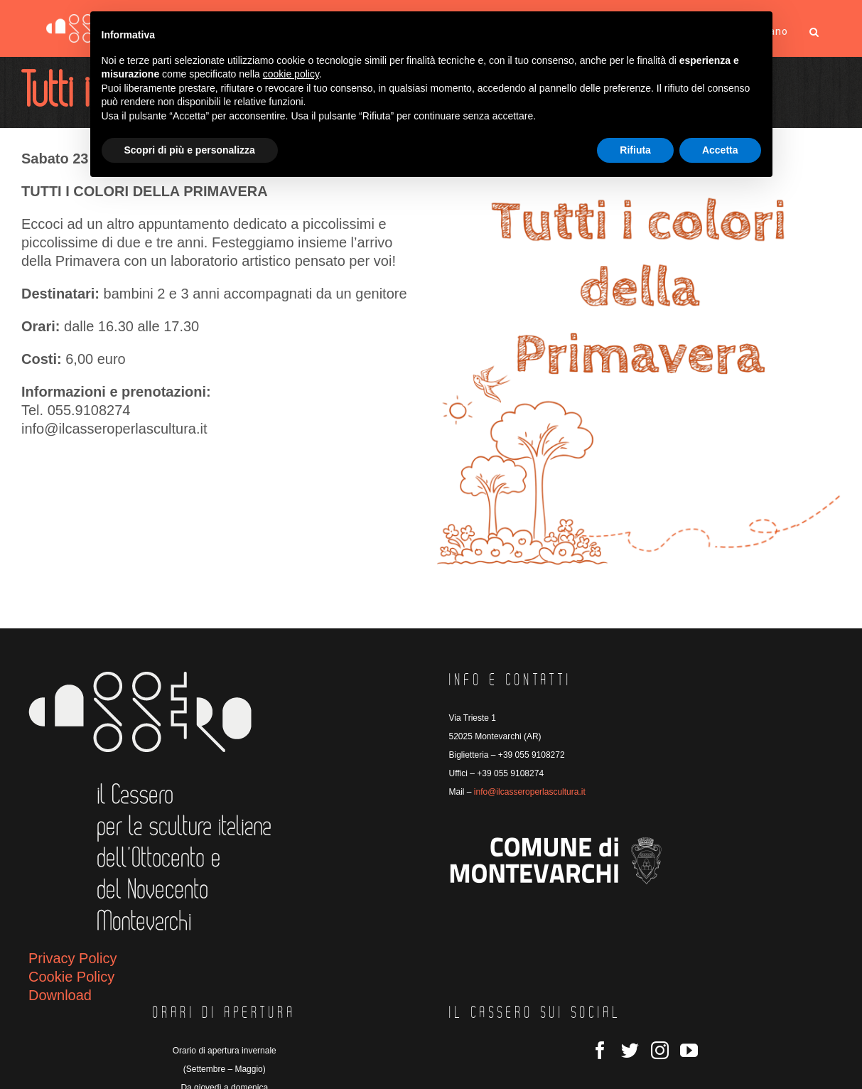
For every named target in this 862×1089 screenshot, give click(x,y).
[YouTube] (689, 1050)
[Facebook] (600, 1050)
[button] (814, 32)
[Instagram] (660, 1050)
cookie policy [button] (291, 74)
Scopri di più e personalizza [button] (189, 150)
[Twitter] (630, 1050)
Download (60, 995)
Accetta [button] (720, 150)
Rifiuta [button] (635, 150)
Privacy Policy (72, 958)
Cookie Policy (71, 977)
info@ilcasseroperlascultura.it (530, 792)
